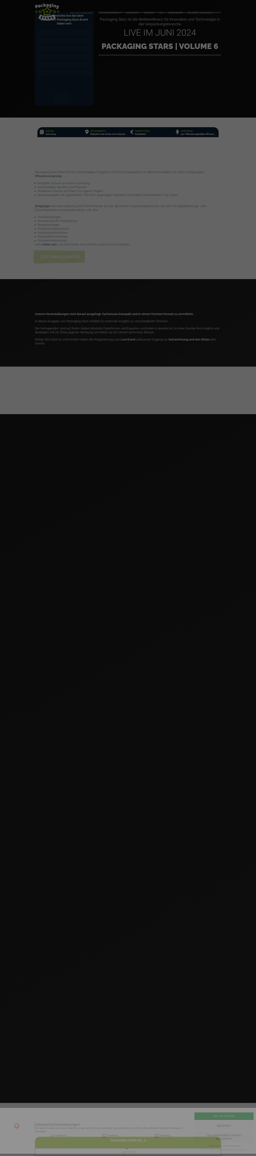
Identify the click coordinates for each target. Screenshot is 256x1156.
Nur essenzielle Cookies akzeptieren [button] (224, 1139)
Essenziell (58, 1137)
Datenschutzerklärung (225, 1152)
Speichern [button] (224, 1128)
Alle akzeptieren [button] (224, 1118)
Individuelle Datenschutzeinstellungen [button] (224, 1148)
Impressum (241, 1152)
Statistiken (110, 1137)
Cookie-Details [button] (208, 1152)
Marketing (162, 1137)
